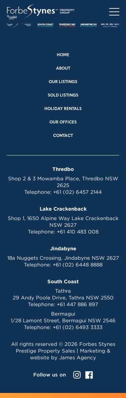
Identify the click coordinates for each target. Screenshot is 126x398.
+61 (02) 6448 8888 (77, 264)
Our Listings (63, 82)
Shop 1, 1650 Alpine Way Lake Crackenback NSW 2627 (63, 221)
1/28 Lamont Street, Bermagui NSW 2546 (63, 320)
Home (63, 55)
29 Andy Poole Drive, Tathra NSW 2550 (63, 297)
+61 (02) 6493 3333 (77, 327)
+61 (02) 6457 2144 (77, 192)
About (63, 69)
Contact (63, 136)
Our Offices (63, 122)
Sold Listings (63, 96)
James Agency (77, 357)
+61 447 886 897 (77, 304)
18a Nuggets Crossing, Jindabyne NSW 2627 (63, 258)
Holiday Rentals (63, 109)
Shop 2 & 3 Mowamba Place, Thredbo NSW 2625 (63, 181)
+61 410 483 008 (77, 231)
